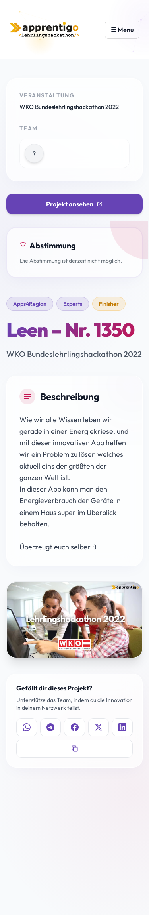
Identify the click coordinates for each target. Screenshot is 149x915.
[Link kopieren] (74, 749)
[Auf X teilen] (98, 727)
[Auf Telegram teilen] (50, 727)
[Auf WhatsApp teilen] (26, 727)
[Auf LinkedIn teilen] (122, 727)
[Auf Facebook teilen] (74, 727)
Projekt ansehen (74, 204)
